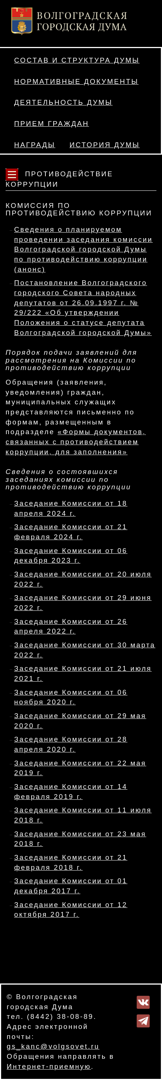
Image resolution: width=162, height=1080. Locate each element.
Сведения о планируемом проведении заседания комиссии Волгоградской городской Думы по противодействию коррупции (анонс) (83, 249)
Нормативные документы (76, 81)
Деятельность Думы (63, 102)
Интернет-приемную (49, 1066)
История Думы (105, 145)
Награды (34, 145)
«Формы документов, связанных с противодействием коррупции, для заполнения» (76, 441)
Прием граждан (51, 123)
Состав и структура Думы (77, 60)
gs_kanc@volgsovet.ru (53, 1046)
